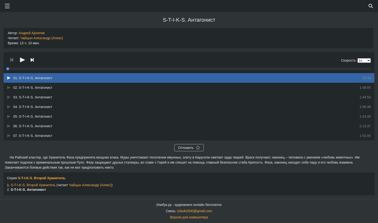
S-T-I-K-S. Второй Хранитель (41, 178)
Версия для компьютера (189, 217)
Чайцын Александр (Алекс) (41, 38)
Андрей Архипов (32, 33)
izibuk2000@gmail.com (194, 211)
